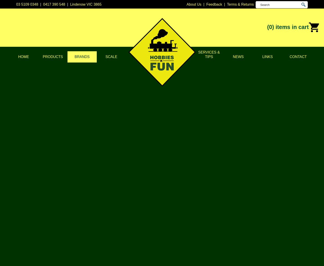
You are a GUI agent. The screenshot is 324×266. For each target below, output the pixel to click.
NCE (166, 213)
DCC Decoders (116, 180)
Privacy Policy (56, 191)
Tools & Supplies (117, 225)
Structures (112, 197)
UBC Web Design (139, 257)
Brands (82, 57)
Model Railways (116, 191)
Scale (111, 57)
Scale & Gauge (57, 208)
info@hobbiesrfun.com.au (240, 197)
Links (267, 57)
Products (53, 57)
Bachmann (170, 185)
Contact (298, 57)
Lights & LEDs (115, 213)
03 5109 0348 (27, 4)
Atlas (166, 180)
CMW (166, 191)
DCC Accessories (118, 185)
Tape (108, 219)
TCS (165, 225)
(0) (293, 27)
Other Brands (172, 236)
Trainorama (171, 230)
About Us (52, 185)
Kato (165, 208)
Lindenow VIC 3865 (86, 4)
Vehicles (110, 202)
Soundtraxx (301, 63)
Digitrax (168, 197)
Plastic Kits (112, 208)
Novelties (111, 230)
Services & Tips (209, 54)
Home (23, 57)
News (238, 57)
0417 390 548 (54, 4)
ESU (165, 202)
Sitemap (22, 257)
